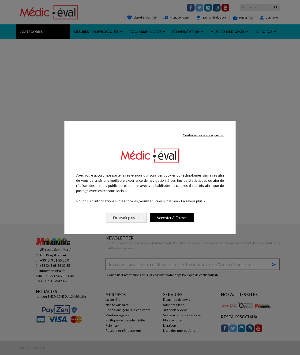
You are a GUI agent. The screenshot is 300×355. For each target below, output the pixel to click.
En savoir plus (126, 217)
